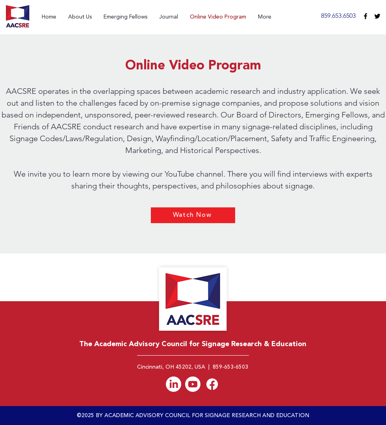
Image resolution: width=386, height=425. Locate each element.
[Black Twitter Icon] (377, 16)
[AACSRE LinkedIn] (173, 384)
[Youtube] (192, 384)
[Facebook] (212, 384)
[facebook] (365, 16)
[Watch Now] (193, 215)
